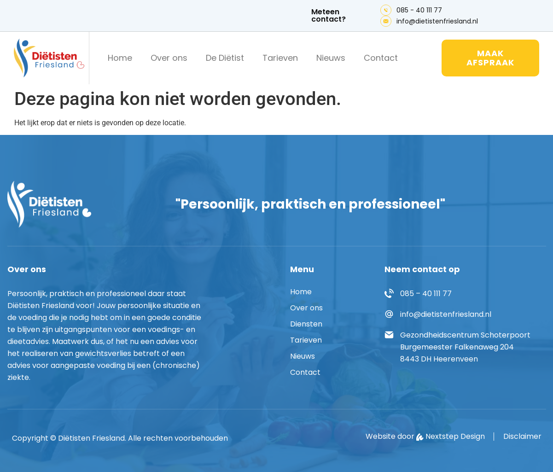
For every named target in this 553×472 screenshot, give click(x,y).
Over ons (169, 58)
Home (120, 58)
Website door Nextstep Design (425, 436)
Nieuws (330, 58)
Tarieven (280, 58)
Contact (381, 58)
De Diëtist (225, 58)
